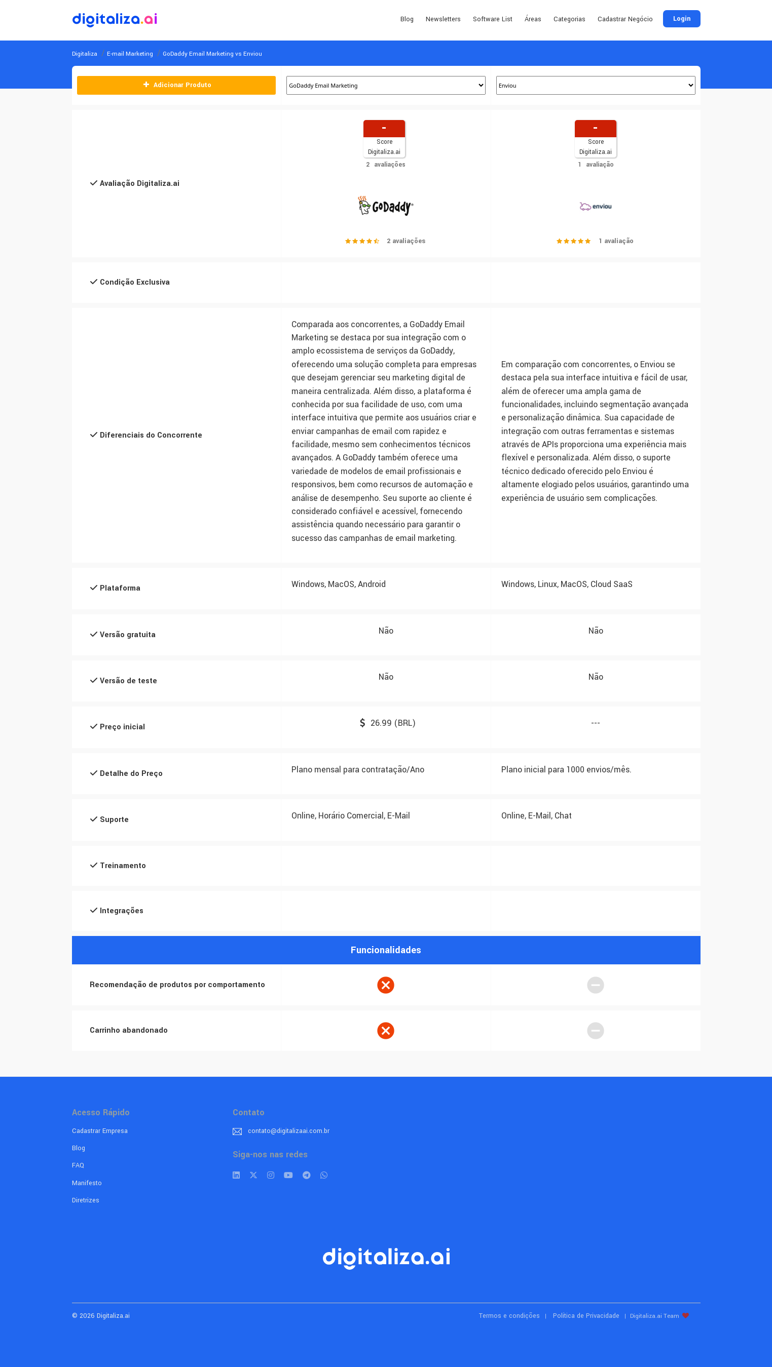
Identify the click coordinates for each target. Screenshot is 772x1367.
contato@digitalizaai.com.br (288, 1131)
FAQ (78, 1165)
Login (681, 18)
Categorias (569, 19)
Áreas (533, 19)
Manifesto (87, 1183)
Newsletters (443, 19)
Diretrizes (85, 1200)
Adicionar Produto (176, 85)
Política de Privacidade (586, 1315)
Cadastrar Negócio (625, 19)
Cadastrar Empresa (100, 1131)
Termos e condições (509, 1315)
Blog (407, 19)
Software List (492, 19)
